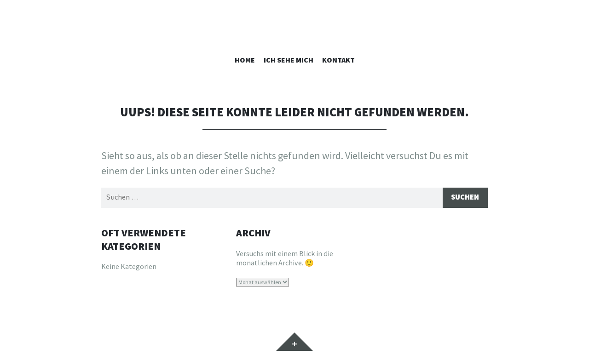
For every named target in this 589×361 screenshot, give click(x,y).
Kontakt (338, 59)
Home (245, 59)
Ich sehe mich (288, 59)
